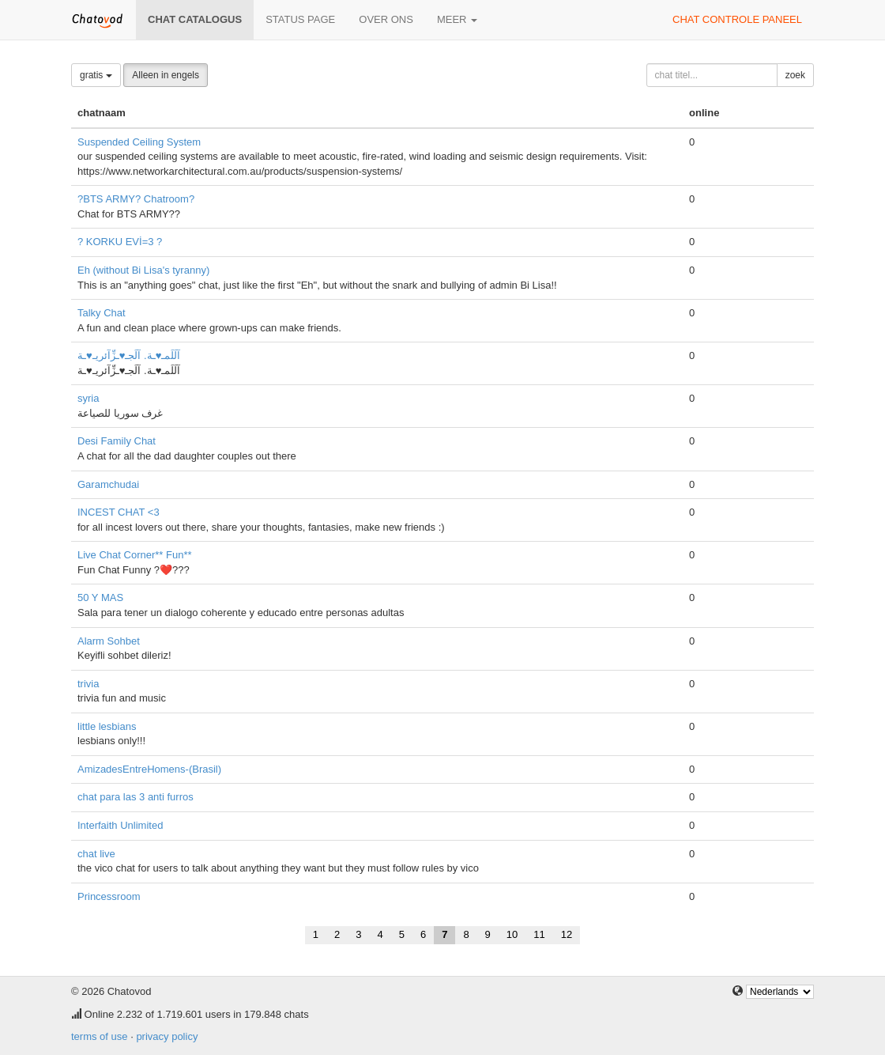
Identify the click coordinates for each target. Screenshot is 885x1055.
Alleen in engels (165, 75)
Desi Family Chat (116, 441)
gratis (96, 75)
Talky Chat (101, 313)
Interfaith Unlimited (120, 825)
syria (88, 398)
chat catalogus (195, 19)
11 (538, 934)
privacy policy (167, 1036)
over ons (386, 19)
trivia (88, 684)
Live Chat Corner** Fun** (134, 555)
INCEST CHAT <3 (118, 512)
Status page (300, 19)
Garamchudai (108, 484)
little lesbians (106, 726)
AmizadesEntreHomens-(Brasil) (149, 769)
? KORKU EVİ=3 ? (119, 242)
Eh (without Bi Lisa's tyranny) (143, 270)
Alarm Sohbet (108, 641)
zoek (795, 75)
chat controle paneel (737, 19)
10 (512, 934)
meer (457, 19)
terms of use (99, 1036)
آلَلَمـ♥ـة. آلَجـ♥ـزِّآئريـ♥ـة (128, 355)
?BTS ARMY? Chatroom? (135, 199)
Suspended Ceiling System (139, 142)
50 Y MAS (100, 597)
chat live (96, 854)
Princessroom (108, 896)
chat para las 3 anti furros (135, 797)
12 (566, 934)
